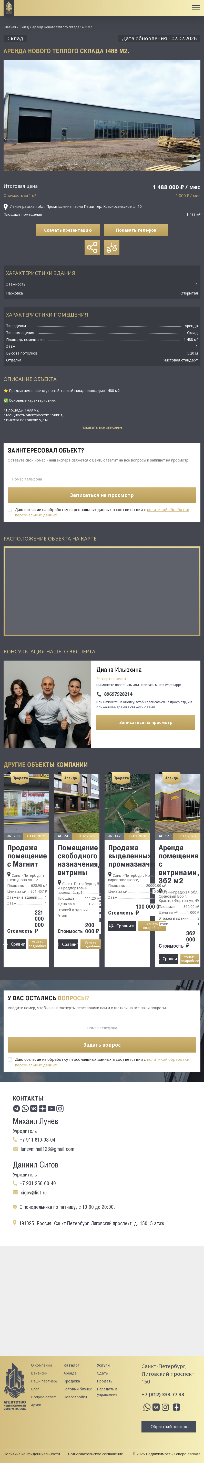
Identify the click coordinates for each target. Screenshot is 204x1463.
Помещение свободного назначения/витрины (79, 860)
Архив (36, 1404)
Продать (105, 1381)
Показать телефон (136, 230)
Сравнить (18, 944)
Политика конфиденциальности (32, 1453)
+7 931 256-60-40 (37, 1183)
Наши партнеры (44, 1381)
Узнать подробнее (38, 944)
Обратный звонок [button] (169, 1426)
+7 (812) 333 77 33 (162, 1394)
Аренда (70, 1373)
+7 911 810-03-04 (37, 1140)
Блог (35, 1389)
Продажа (72, 1381)
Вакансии (39, 1373)
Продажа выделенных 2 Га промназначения (137, 856)
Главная (10, 27)
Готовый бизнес (78, 1389)
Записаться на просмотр (145, 722)
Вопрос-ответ (43, 1397)
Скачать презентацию (68, 230)
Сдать (102, 1373)
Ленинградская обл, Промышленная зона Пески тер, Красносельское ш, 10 (73, 207)
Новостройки (75, 1397)
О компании (41, 1365)
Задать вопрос (102, 1045)
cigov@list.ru (34, 1193)
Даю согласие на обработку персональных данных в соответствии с (102, 512)
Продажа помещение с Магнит (27, 856)
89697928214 (118, 694)
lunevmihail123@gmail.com (47, 1149)
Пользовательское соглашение (95, 1453)
